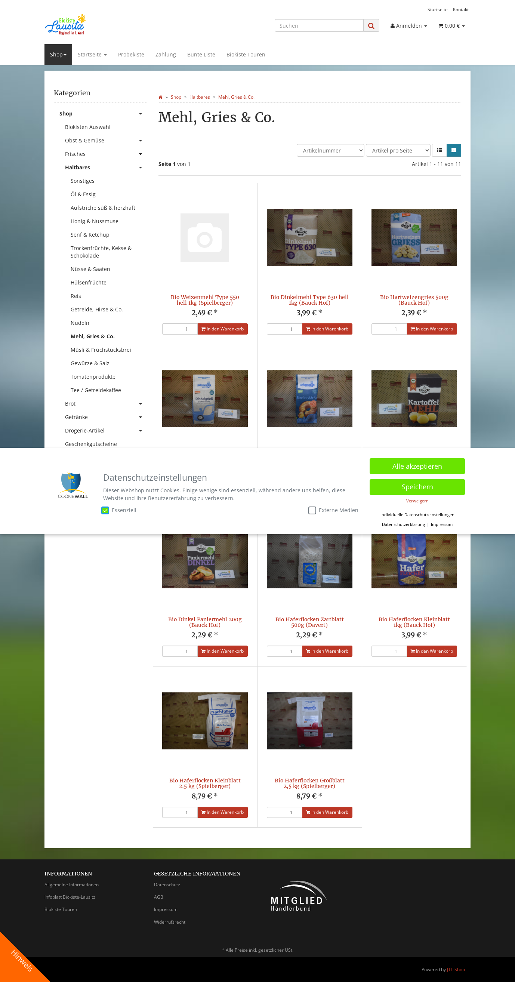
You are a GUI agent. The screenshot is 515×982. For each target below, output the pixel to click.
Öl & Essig (83, 194)
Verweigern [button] (417, 501)
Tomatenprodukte (93, 376)
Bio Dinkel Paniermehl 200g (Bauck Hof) (205, 622)
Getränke (106, 417)
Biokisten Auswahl (88, 126)
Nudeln (80, 322)
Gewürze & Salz (90, 363)
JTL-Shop (456, 969)
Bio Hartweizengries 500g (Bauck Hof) (414, 300)
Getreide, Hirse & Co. (97, 309)
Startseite (438, 9)
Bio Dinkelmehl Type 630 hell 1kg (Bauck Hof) (310, 300)
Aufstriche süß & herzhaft (103, 207)
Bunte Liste (201, 54)
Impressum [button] (442, 524)
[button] (439, 150)
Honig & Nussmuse (94, 221)
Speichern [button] (417, 486)
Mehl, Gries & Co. (93, 336)
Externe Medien (333, 510)
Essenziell (118, 510)
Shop (58, 54)
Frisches (106, 154)
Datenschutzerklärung (403, 524)
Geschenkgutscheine (91, 443)
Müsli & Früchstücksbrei (101, 349)
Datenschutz (167, 884)
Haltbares (106, 167)
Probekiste (131, 54)
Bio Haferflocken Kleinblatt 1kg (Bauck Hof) (414, 622)
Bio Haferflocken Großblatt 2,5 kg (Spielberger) (310, 783)
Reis (76, 295)
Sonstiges (83, 180)
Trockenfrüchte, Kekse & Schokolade (101, 251)
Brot (106, 403)
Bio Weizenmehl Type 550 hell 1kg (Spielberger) (205, 300)
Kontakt (461, 9)
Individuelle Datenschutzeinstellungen (417, 514)
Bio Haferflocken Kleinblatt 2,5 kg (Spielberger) (205, 783)
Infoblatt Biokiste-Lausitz (69, 897)
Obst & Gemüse (106, 140)
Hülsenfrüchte (89, 282)
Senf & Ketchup (90, 234)
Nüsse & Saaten (90, 269)
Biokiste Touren (245, 54)
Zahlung (165, 54)
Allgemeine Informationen (71, 884)
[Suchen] (319, 25)
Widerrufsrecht (169, 922)
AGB (158, 897)
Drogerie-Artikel (106, 430)
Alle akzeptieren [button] (417, 466)
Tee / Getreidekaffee (96, 390)
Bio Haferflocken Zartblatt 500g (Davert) (309, 622)
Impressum (166, 909)
